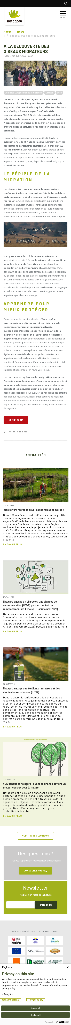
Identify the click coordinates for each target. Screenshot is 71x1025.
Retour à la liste (18, 431)
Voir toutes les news (35, 835)
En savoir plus (12, 544)
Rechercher (67, 3)
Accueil (8, 31)
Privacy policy (36, 1000)
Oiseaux (49, 92)
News (20, 31)
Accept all (35, 1008)
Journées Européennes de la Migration (23, 92)
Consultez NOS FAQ (35, 870)
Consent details (10, 1000)
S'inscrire (46, 904)
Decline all (35, 1015)
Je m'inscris (16, 420)
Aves (59, 92)
